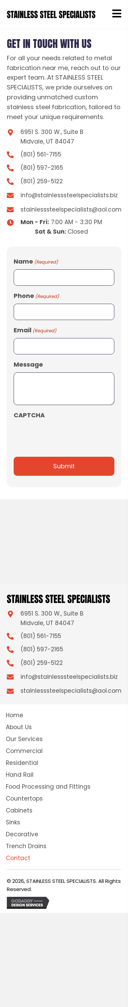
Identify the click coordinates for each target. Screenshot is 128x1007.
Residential (22, 763)
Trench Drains (26, 846)
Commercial (24, 751)
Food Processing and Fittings (48, 787)
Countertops (24, 798)
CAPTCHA (29, 415)
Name (36, 261)
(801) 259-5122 (41, 181)
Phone (36, 295)
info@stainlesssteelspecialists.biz (69, 195)
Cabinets (19, 810)
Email (35, 330)
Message (28, 364)
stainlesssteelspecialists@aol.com (71, 209)
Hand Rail (19, 775)
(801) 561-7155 (40, 154)
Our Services (24, 739)
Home (14, 715)
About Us (19, 727)
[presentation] (65, 436)
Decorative (22, 834)
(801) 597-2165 (41, 168)
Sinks (13, 822)
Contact (18, 858)
